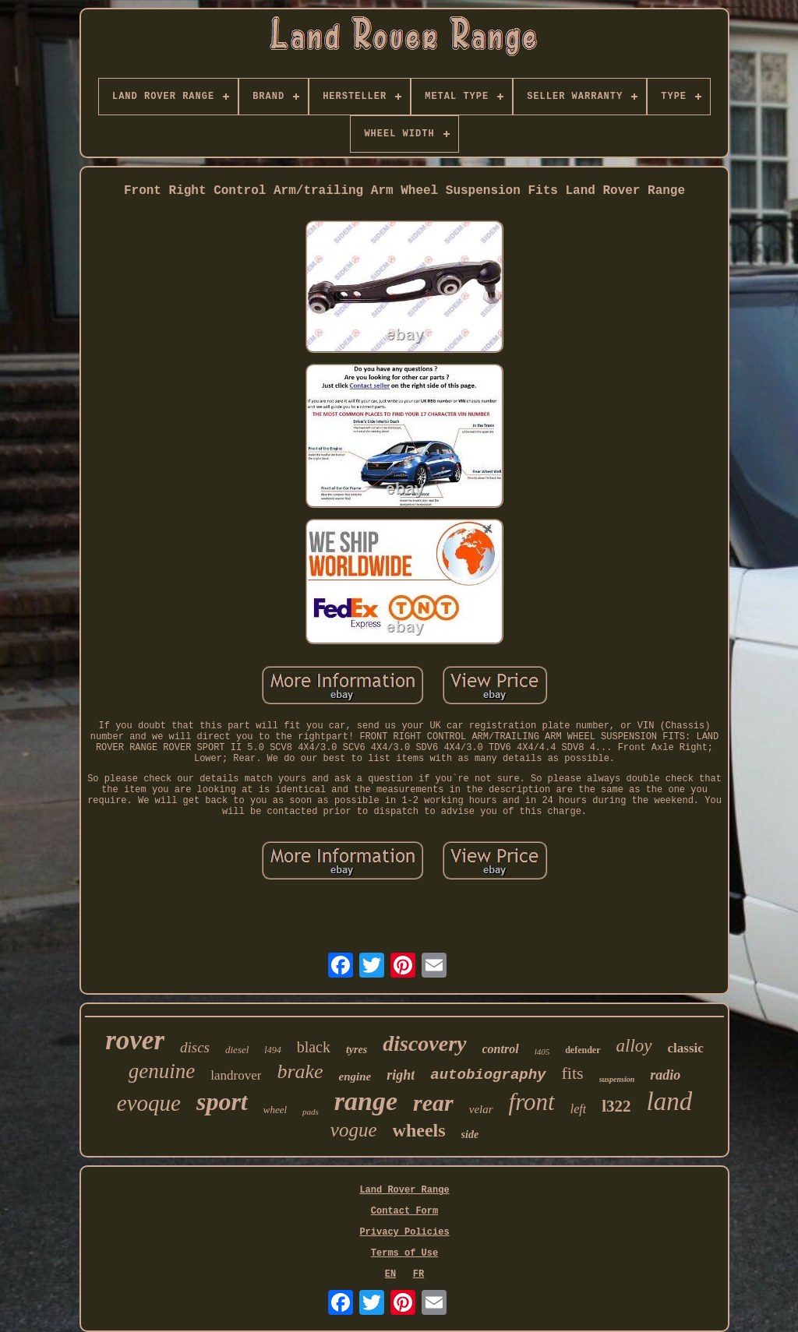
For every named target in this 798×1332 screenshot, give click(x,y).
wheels (419, 1130)
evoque (149, 1103)
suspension (617, 1079)
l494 (272, 1050)
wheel (275, 1109)
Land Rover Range (404, 1190)
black (313, 1046)
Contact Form (404, 1211)
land (670, 1101)
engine (355, 1076)
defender (582, 1050)
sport (222, 1101)
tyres (356, 1049)
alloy (634, 1045)
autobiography (488, 1075)
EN (390, 1274)
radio (665, 1075)
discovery (424, 1043)
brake (300, 1071)
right (401, 1075)
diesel (237, 1049)
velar (481, 1109)
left (578, 1108)
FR (418, 1274)
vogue (353, 1129)
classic (686, 1048)
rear (433, 1102)
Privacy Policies (404, 1232)
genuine (162, 1071)
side (470, 1134)
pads (310, 1111)
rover (134, 1040)
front (532, 1101)
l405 (542, 1051)
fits (573, 1073)
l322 (616, 1106)
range (365, 1101)
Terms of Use (404, 1253)
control (500, 1048)
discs (195, 1047)
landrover (235, 1075)
